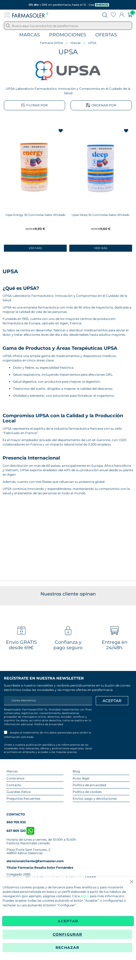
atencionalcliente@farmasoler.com (35, 861)
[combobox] (68, 26)
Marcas (29, 34)
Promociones (67, 34)
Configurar (67, 934)
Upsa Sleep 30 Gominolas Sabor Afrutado (101, 215)
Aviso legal (81, 778)
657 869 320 (20, 831)
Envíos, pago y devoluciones (95, 798)
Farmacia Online (51, 43)
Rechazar (67, 947)
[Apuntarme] (112, 700)
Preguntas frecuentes (23, 798)
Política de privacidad (48, 724)
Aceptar (68, 921)
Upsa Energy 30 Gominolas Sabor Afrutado (35, 215)
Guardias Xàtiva (18, 792)
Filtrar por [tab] (34, 105)
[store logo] (30, 15)
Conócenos (15, 778)
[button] (61, 131)
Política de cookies (87, 792)
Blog (76, 771)
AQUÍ (84, 896)
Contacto (13, 785)
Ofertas (106, 34)
